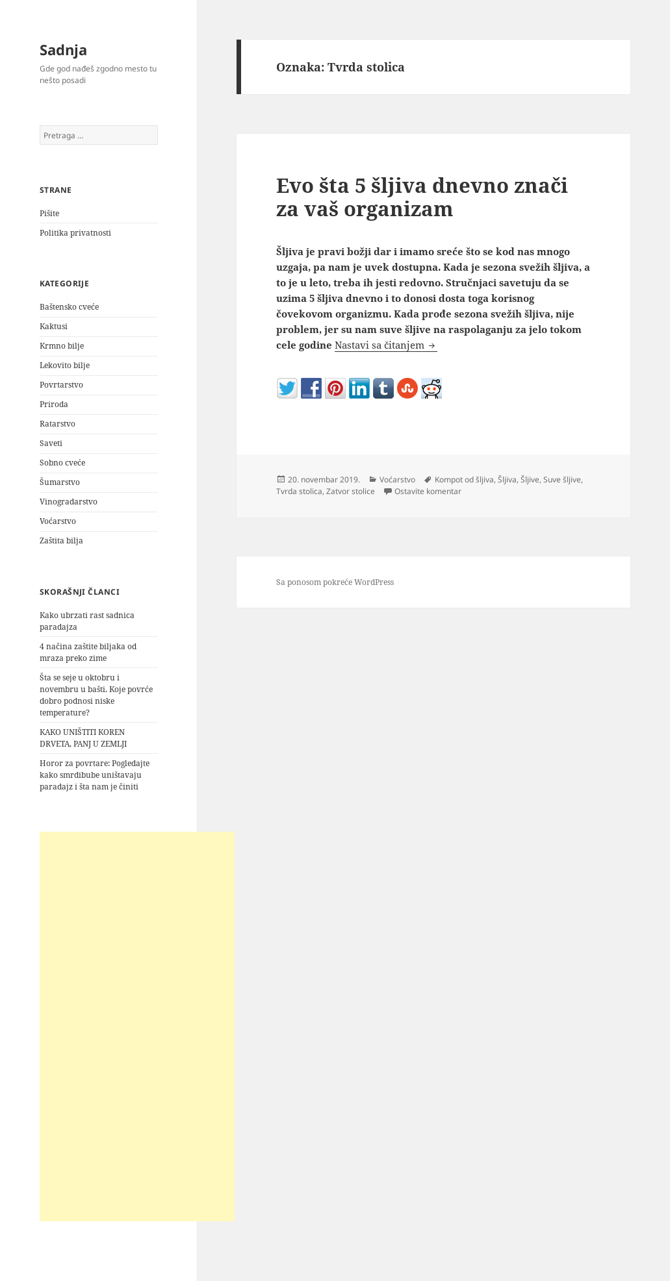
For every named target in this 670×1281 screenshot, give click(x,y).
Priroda (54, 404)
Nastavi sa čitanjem (386, 344)
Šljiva (507, 479)
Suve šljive (562, 479)
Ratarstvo (57, 423)
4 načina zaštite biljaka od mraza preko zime (88, 652)
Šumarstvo (60, 482)
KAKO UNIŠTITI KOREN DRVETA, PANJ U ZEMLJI (83, 738)
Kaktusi (54, 326)
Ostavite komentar (427, 491)
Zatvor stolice (350, 491)
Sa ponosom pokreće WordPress (335, 582)
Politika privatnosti (75, 232)
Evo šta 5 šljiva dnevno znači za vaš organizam (422, 196)
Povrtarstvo (61, 384)
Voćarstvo (58, 521)
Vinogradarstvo (68, 501)
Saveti (51, 443)
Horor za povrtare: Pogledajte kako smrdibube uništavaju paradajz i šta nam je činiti (94, 775)
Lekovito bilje (65, 365)
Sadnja (63, 49)
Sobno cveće (62, 462)
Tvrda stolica (299, 491)
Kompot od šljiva (464, 479)
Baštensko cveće (69, 306)
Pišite (49, 213)
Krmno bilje (62, 345)
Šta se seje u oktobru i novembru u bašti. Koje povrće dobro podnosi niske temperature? (96, 695)
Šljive (530, 479)
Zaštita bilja (61, 540)
